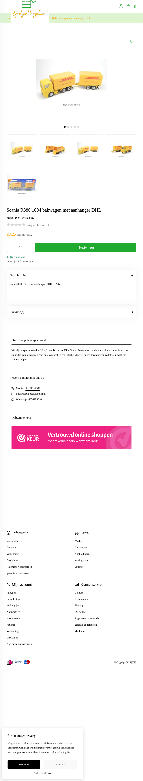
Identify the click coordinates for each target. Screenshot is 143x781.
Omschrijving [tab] (71, 275)
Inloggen (11, 569)
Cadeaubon (81, 524)
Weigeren (60, 764)
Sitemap (79, 582)
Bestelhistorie (14, 576)
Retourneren (81, 576)
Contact (79, 569)
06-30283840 (32, 365)
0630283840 (35, 376)
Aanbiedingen (82, 531)
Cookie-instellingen (43, 773)
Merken (79, 518)
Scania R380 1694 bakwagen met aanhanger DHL (64, 18)
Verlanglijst (13, 582)
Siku (31, 217)
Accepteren (23, 764)
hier (69, 752)
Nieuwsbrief (13, 588)
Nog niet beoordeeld (38, 225)
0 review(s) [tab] (71, 289)
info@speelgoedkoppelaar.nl (31, 370)
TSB (134, 639)
